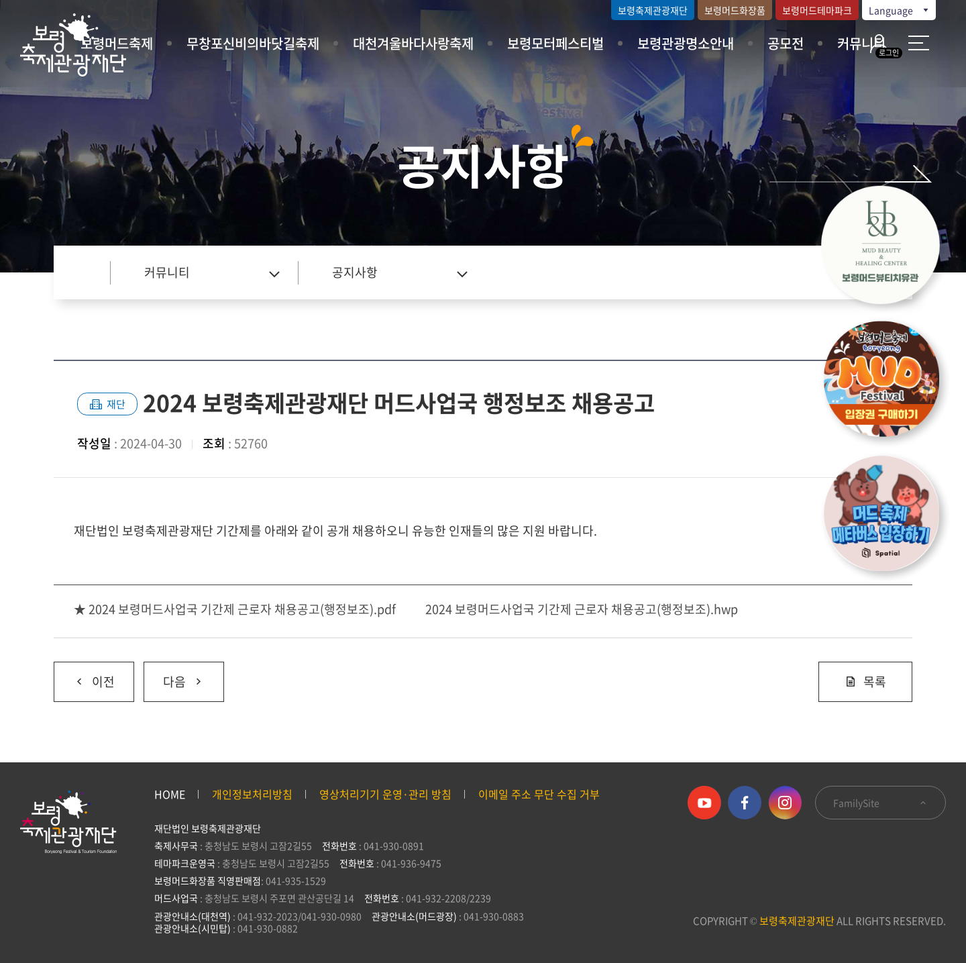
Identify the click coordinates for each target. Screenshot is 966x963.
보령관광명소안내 (685, 43)
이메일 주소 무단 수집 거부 (539, 794)
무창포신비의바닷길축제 (252, 43)
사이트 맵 (918, 43)
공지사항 (355, 272)
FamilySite (880, 802)
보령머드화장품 (734, 10)
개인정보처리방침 (252, 794)
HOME (169, 794)
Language (899, 10)
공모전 (785, 43)
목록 (865, 681)
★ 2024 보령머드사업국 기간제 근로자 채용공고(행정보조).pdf (235, 609)
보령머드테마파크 (817, 10)
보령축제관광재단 (653, 10)
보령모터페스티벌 (555, 43)
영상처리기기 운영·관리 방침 (385, 794)
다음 (174, 676)
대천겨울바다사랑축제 (413, 43)
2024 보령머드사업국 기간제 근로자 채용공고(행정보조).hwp (581, 609)
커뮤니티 (861, 43)
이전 (84, 676)
